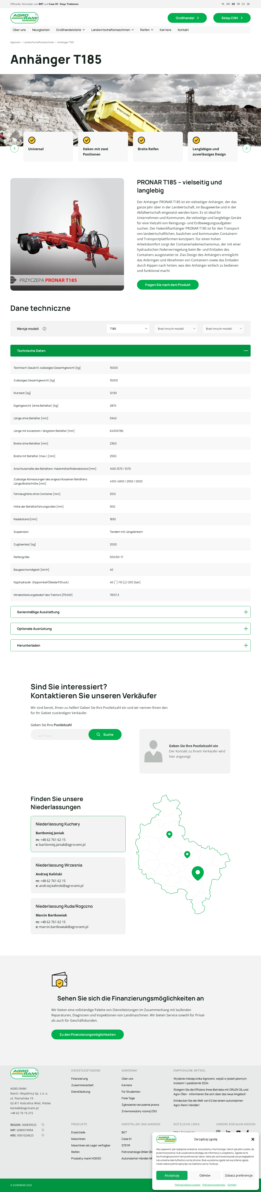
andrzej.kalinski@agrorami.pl (45, 885)
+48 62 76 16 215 (21, 1113)
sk (248, 4)
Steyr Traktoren (69, 4)
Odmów (205, 1175)
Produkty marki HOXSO (86, 1158)
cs (243, 4)
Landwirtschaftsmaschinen (39, 42)
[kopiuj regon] (42, 1124)
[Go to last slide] (14, 148)
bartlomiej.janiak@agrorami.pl (46, 844)
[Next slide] (247, 148)
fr (238, 4)
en (228, 4)
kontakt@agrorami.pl (24, 1108)
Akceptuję (172, 1175)
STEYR (126, 1145)
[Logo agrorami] (24, 18)
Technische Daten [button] (31, 350)
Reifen (75, 1152)
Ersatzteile (78, 1132)
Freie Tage (128, 1098)
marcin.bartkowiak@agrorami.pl (47, 927)
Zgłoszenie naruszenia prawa (140, 1105)
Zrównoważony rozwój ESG (139, 1111)
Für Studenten (131, 1091)
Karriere (127, 1085)
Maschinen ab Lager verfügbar (90, 1145)
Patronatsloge (137, 1152)
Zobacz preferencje (239, 1175)
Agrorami (15, 42)
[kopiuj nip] (42, 1129)
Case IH (53, 4)
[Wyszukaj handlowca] (60, 734)
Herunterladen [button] (28, 645)
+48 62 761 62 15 (37, 839)
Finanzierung (79, 1078)
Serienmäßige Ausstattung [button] (38, 612)
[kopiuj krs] (42, 1135)
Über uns (127, 1078)
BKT (41, 4)
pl (223, 4)
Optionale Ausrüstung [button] (34, 628)
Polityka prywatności (213, 1185)
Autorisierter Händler (143, 1158)
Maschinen (78, 1139)
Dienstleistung (80, 1091)
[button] (253, 1139)
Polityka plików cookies (187, 1185)
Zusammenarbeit (82, 1085)
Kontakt (232, 1185)
